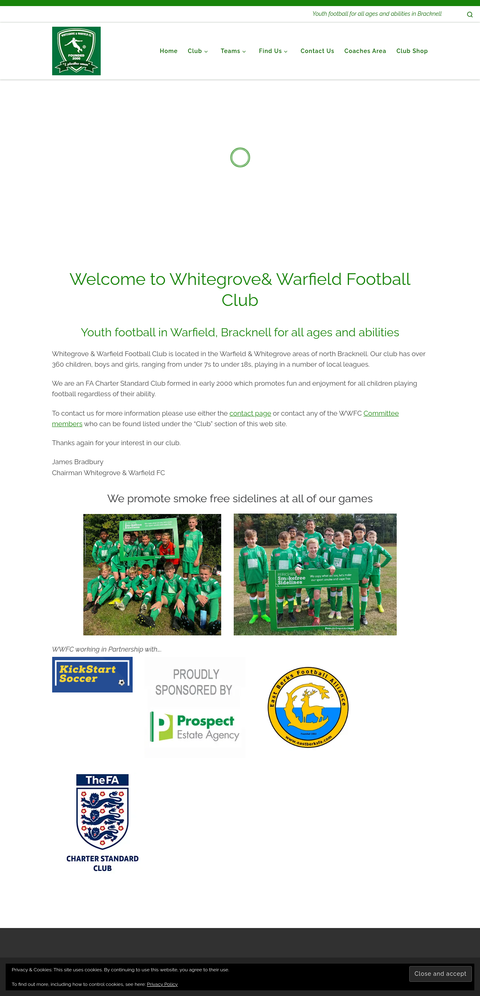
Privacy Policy (162, 984)
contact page (250, 413)
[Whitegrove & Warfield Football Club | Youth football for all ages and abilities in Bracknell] (76, 50)
